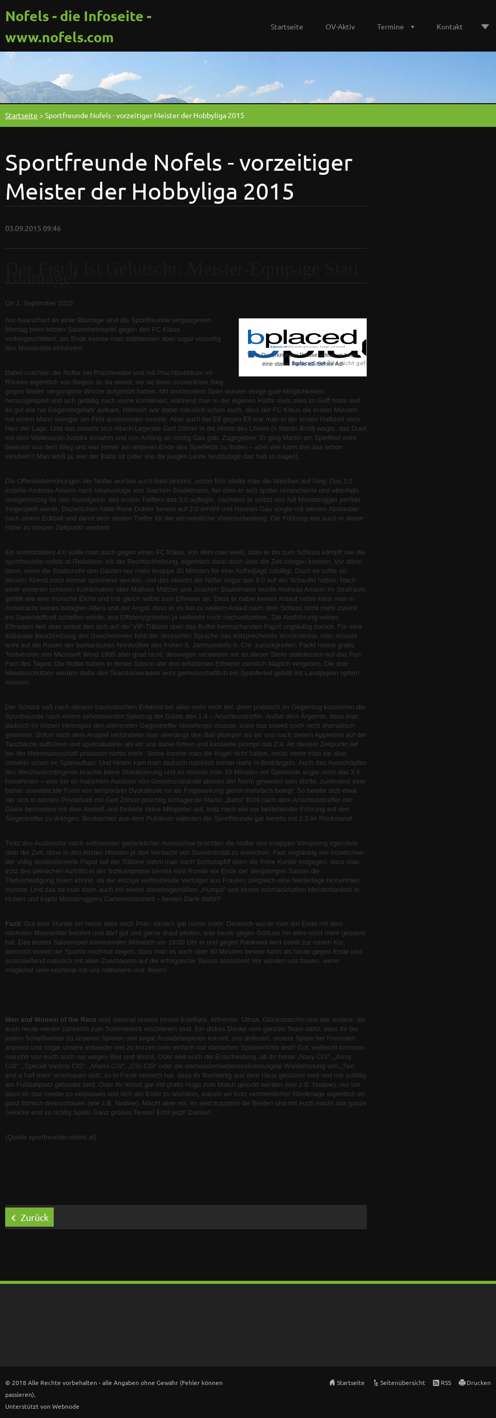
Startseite (287, 26)
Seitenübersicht (402, 1382)
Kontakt (450, 26)
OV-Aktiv (340, 26)
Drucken (479, 1382)
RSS (446, 1382)
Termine (390, 26)
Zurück (35, 1217)
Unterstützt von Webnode (42, 1406)
